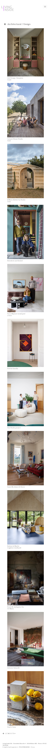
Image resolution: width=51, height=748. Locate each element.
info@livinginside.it (12, 747)
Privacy (33, 747)
